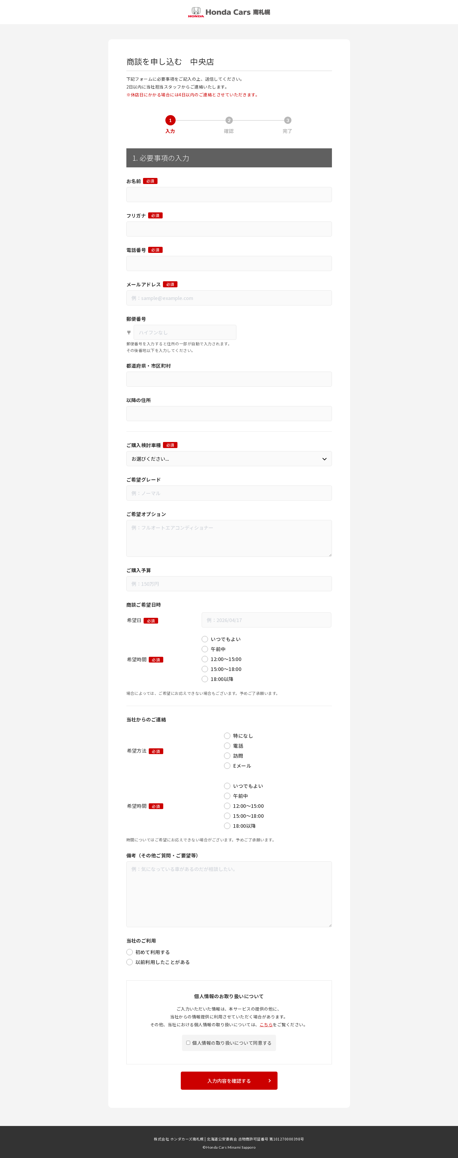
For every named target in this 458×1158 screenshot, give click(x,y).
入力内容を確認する (229, 1078)
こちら (266, 1022)
